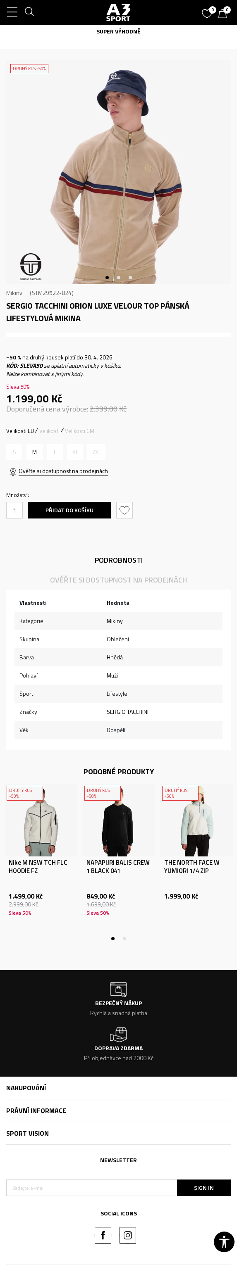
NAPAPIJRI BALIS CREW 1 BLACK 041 (118, 866)
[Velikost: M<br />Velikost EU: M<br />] (34, 452)
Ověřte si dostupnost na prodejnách (63, 470)
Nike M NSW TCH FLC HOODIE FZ (38, 866)
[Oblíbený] (208, 10)
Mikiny (14, 292)
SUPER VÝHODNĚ (118, 31)
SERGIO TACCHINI (127, 711)
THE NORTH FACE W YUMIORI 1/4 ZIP (192, 866)
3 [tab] (130, 277)
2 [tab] (118, 277)
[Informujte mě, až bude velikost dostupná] (14, 452)
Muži (112, 675)
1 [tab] (107, 277)
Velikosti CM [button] (79, 431)
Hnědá (115, 657)
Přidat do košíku (69, 510)
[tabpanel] (118, 172)
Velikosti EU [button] (20, 431)
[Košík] (224, 14)
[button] (125, 510)
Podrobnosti (119, 560)
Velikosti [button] (49, 431)
